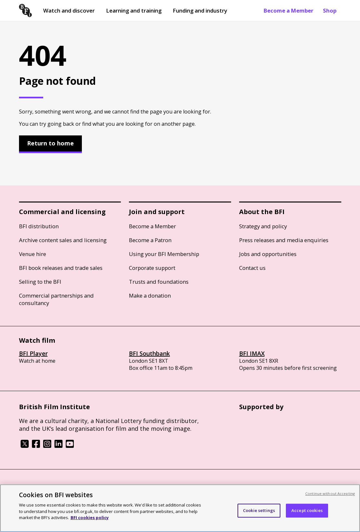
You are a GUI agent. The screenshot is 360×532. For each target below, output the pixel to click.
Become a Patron (150, 240)
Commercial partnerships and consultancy (56, 299)
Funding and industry (200, 10)
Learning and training (133, 10)
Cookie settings (259, 510)
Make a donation (150, 295)
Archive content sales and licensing (63, 240)
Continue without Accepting (330, 493)
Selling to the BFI (40, 281)
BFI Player (33, 353)
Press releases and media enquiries (283, 240)
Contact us (252, 267)
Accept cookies (307, 510)
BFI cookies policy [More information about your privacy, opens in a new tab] (90, 517)
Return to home (50, 143)
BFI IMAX (252, 353)
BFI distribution (39, 226)
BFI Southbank (149, 353)
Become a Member (288, 10)
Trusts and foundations (159, 281)
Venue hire (32, 254)
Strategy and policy (263, 226)
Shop (329, 10)
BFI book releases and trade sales (60, 267)
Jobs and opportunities (268, 254)
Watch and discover (69, 10)
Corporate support (152, 267)
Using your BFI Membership (164, 254)
